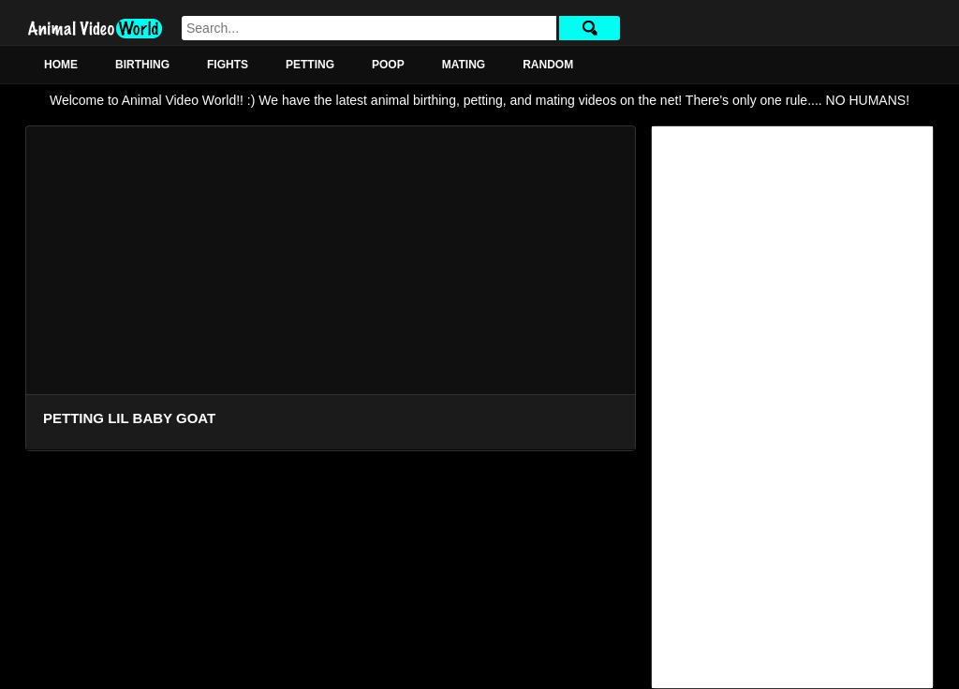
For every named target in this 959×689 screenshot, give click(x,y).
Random (548, 64)
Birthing (142, 64)
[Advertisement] (792, 407)
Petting (310, 64)
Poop (388, 64)
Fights (227, 64)
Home (61, 64)
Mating (463, 64)
